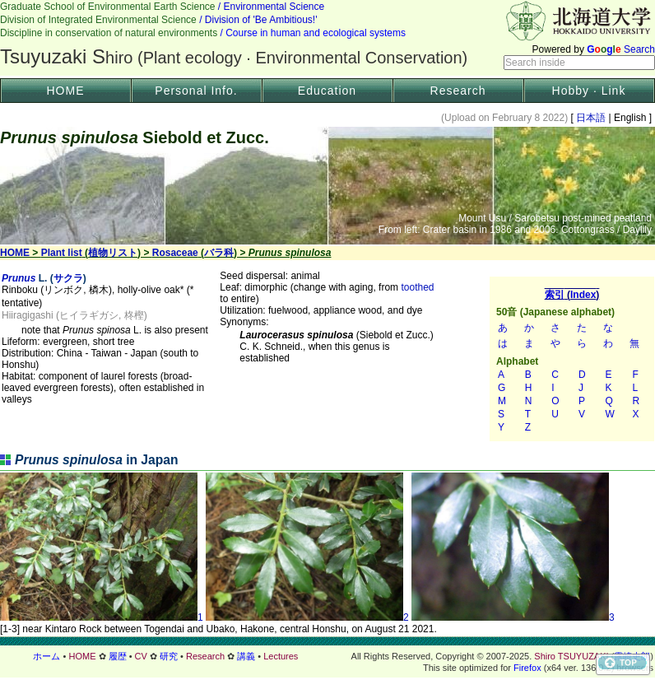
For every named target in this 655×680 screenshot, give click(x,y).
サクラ (68, 278)
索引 (572, 359)
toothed (417, 287)
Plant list (61, 252)
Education (327, 90)
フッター (327, 656)
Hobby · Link (589, 90)
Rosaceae (175, 252)
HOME (66, 90)
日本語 (591, 117)
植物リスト (112, 252)
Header (327, 38)
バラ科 (219, 252)
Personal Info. (196, 90)
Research (458, 90)
